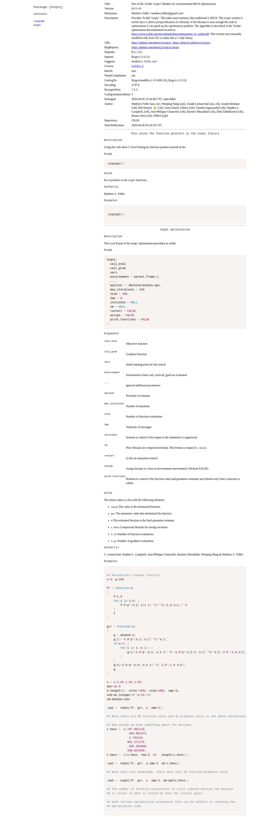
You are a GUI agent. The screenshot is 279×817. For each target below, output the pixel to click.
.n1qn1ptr (39, 20)
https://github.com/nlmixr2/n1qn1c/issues (155, 47)
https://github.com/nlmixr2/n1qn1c (151, 42)
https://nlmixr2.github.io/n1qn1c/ (191, 42)
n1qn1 (37, 24)
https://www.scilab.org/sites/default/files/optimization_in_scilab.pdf (170, 33)
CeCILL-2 (137, 66)
